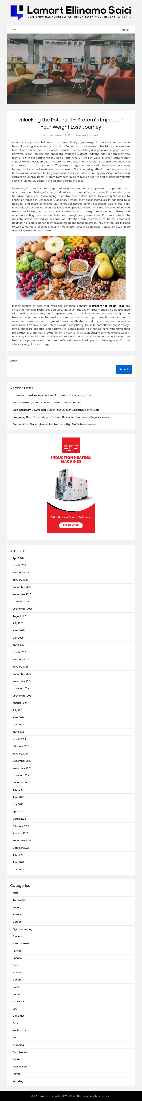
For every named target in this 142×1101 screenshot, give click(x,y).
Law (15, 1008)
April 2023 (18, 811)
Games (17, 972)
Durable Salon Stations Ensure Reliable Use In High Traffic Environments (54, 424)
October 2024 (21, 688)
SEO (15, 1037)
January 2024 (20, 753)
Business (18, 914)
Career (17, 921)
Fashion (17, 950)
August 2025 (20, 616)
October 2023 (21, 775)
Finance (17, 958)
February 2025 (21, 659)
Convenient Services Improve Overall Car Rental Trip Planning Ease (52, 395)
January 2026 (20, 579)
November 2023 (22, 768)
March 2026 (19, 565)
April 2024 (18, 732)
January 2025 (20, 666)
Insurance (18, 1001)
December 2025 (22, 587)
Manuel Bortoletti (87, 135)
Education (18, 936)
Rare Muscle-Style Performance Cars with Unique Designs (47, 402)
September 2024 (23, 695)
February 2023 (21, 826)
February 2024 (21, 746)
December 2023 (22, 760)
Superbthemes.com (100, 1096)
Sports (16, 1059)
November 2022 (22, 840)
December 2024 (22, 674)
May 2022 (18, 869)
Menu (125, 30)
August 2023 (20, 782)
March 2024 (19, 739)
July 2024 (18, 710)
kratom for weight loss (108, 306)
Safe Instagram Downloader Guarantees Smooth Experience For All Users (56, 409)
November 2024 (22, 681)
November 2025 (22, 594)
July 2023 (18, 790)
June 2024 (19, 717)
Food (16, 965)
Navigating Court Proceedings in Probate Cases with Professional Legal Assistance (62, 417)
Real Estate (19, 1030)
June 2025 (19, 630)
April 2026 (18, 558)
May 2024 (18, 724)
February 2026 (21, 572)
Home (16, 994)
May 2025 (18, 637)
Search (14, 361)
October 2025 (21, 601)
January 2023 (20, 833)
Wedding (18, 1081)
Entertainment (21, 943)
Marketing (18, 1016)
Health (16, 987)
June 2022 (18, 862)
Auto (15, 892)
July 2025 (18, 623)
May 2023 (18, 804)
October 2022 (21, 847)
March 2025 (19, 652)
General (17, 979)
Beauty (17, 907)
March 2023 (19, 818)
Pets (15, 1023)
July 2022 (18, 855)
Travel (16, 1073)
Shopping (18, 1045)
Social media (20, 1052)
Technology (20, 1066)
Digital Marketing (22, 929)
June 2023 (18, 797)
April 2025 (18, 645)
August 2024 (20, 703)
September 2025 (23, 608)
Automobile (20, 900)
